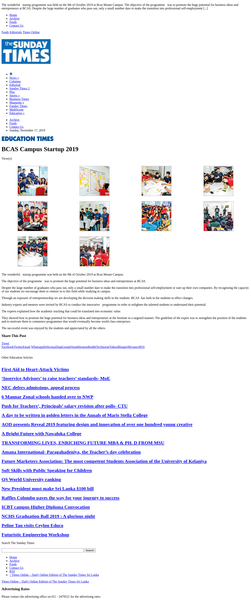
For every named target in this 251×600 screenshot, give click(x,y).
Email (26, 347)
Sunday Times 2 (19, 88)
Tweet (5, 343)
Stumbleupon (79, 347)
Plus (12, 92)
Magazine (16, 102)
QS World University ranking (31, 479)
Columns (15, 81)
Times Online (31, 32)
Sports (14, 95)
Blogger (123, 347)
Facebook (8, 347)
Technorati (103, 347)
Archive (14, 18)
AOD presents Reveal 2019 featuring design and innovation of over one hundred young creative (97, 424)
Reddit (92, 347)
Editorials (16, 32)
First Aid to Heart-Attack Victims (35, 369)
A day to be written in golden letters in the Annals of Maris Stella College (75, 415)
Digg (58, 347)
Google (66, 347)
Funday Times (18, 106)
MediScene (16, 109)
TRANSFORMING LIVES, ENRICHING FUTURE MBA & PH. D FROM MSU (83, 442)
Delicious (49, 347)
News (14, 78)
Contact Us (16, 25)
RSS (142, 347)
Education (17, 113)
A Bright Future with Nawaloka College (41, 433)
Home (13, 15)
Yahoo (114, 347)
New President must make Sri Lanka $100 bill (48, 488)
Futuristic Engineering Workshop (35, 534)
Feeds (13, 22)
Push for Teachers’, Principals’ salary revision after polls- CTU (65, 405)
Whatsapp (37, 347)
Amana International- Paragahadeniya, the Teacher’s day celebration (71, 452)
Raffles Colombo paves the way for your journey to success (60, 497)
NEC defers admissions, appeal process (41, 387)
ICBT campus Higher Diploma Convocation (46, 507)
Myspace (133, 347)
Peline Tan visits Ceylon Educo (32, 525)
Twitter (18, 347)
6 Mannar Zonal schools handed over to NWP (47, 396)
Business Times (19, 99)
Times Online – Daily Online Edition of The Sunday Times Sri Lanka (54, 575)
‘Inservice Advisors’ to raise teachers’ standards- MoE (56, 378)
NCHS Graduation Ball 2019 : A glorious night (48, 516)
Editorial (14, 85)
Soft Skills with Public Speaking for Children (47, 470)
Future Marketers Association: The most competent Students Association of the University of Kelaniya (104, 461)
